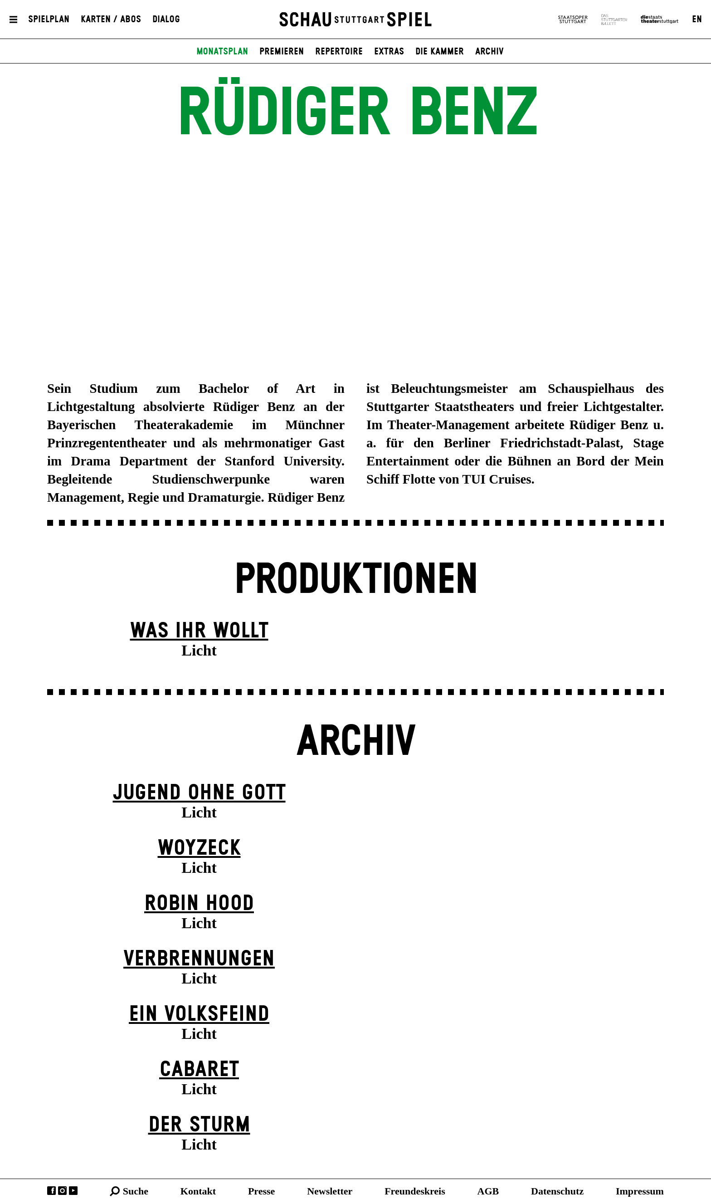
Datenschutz (557, 1191)
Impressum (640, 1191)
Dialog (166, 19)
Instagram (62, 1190)
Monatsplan (222, 52)
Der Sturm (199, 1125)
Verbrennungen (199, 959)
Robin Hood (199, 904)
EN (697, 19)
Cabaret (199, 1070)
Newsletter (329, 1191)
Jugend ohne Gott (199, 793)
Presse (261, 1191)
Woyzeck (199, 848)
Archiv (489, 52)
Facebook (51, 1190)
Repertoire (339, 52)
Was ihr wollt (199, 631)
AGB (488, 1191)
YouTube (73, 1190)
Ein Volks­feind (199, 1014)
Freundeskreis (415, 1191)
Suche (135, 1191)
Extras (389, 52)
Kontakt (198, 1191)
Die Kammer (439, 52)
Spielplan (48, 19)
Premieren (281, 52)
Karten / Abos (111, 19)
